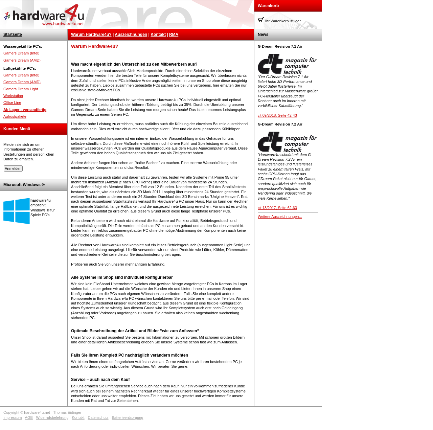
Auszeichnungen (131, 34)
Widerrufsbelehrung (52, 417)
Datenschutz (98, 417)
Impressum (12, 417)
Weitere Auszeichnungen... (280, 216)
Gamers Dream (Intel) (21, 53)
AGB (29, 417)
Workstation (13, 96)
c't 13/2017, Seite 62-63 (277, 208)
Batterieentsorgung (127, 417)
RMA (173, 34)
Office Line (12, 102)
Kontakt (158, 34)
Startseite (12, 34)
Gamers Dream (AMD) (22, 60)
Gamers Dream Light (20, 89)
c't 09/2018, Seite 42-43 (277, 115)
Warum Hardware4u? (91, 34)
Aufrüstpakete (14, 116)
